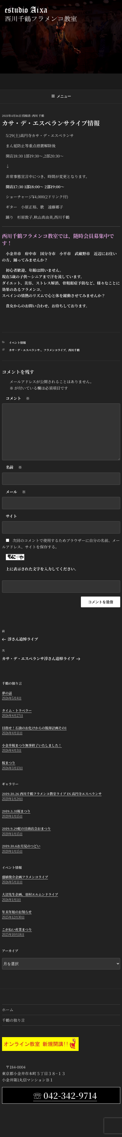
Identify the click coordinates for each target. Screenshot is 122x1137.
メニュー (61, 96)
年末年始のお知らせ (17, 911)
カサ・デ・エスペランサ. (25, 350)
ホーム (8, 1009)
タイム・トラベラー (17, 710)
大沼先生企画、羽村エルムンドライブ (30, 894)
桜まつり (8, 762)
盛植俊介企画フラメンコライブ (25, 876)
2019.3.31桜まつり (16, 811)
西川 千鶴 (38, 115)
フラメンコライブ (55, 350)
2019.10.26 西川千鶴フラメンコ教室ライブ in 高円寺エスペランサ (52, 793)
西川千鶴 (74, 350)
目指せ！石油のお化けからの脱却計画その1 (34, 727)
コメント (18, 398)
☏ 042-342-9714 (65, 1095)
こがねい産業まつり (17, 929)
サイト (11, 516)
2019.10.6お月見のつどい (21, 845)
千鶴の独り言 (13, 1020)
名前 (14, 467)
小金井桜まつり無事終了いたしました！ (32, 745)
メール (16, 492)
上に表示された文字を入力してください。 (42, 568)
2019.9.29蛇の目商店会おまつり (26, 828)
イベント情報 (17, 342)
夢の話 (7, 693)
